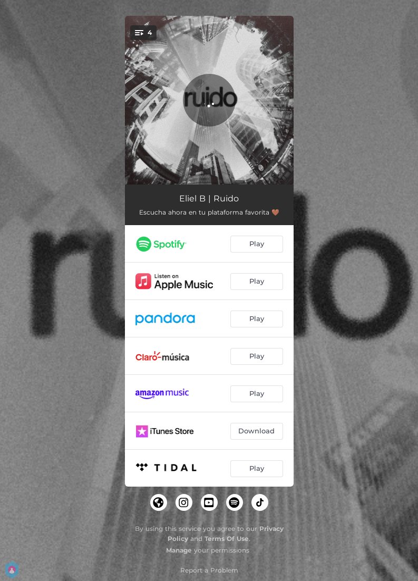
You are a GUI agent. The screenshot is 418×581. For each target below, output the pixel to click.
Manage (179, 550)
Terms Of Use (227, 539)
